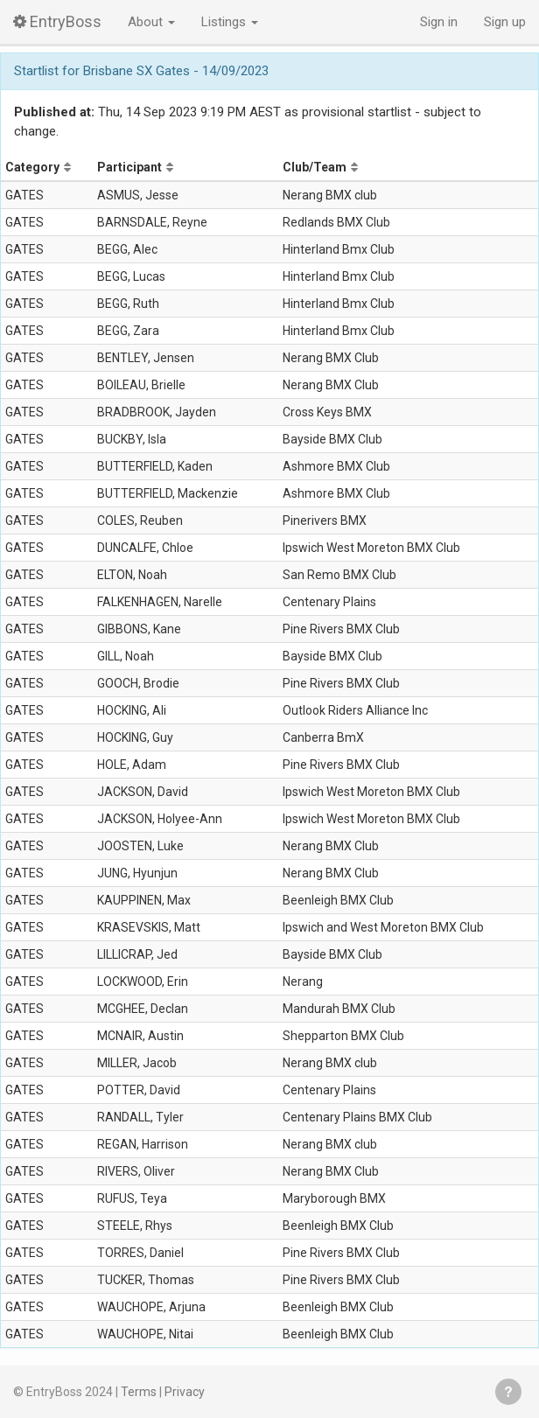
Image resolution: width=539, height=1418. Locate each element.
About (151, 22)
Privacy (184, 1392)
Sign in (439, 22)
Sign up (505, 22)
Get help (508, 1392)
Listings (229, 22)
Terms (139, 1392)
